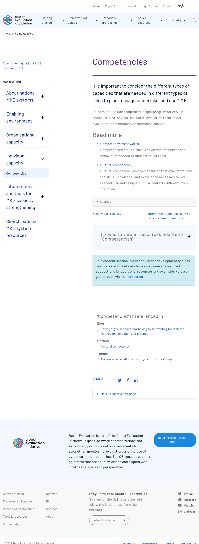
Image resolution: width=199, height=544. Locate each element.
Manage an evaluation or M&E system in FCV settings (136, 359)
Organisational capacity (21, 138)
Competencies (24, 33)
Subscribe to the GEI (106, 520)
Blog (143, 6)
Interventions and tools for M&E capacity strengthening (20, 196)
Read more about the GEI (172, 440)
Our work (131, 6)
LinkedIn (189, 511)
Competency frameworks (119, 144)
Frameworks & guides (18, 501)
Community (10, 524)
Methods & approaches (18, 509)
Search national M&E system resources (22, 228)
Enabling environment (19, 117)
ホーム (7, 33)
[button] (194, 20)
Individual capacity (15, 159)
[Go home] (20, 20)
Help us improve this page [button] (118, 393)
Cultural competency (116, 165)
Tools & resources (15, 516)
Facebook (190, 499)
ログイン (110, 6)
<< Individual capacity (107, 213)
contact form (136, 276)
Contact (154, 6)
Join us (95, 6)
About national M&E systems (21, 96)
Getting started (13, 493)
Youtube (189, 505)
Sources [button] (105, 201)
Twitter (189, 493)
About (167, 6)
